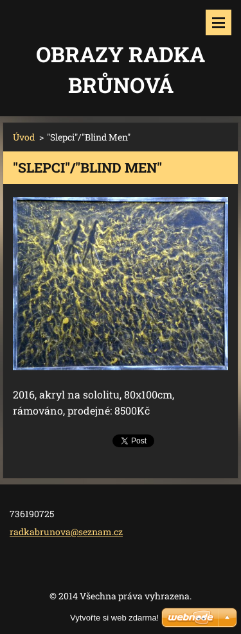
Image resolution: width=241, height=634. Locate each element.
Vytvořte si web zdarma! (114, 617)
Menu (218, 22)
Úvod (24, 137)
